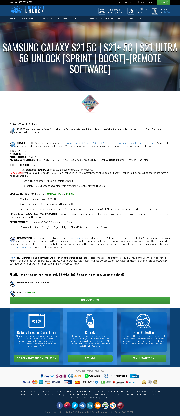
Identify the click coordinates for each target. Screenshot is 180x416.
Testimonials (65, 391)
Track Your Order (83, 391)
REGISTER (63, 18)
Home (12, 18)
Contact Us (101, 391)
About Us (79, 18)
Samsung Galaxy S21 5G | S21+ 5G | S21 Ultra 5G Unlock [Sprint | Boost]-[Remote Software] (110, 143)
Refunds (90, 358)
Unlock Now (90, 300)
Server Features (102, 394)
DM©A (166, 12)
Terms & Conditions (119, 391)
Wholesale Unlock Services (37, 18)
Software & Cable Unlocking (105, 18)
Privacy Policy (139, 391)
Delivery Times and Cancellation (36, 358)
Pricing (61, 394)
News (116, 394)
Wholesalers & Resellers (79, 394)
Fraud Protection (143, 358)
